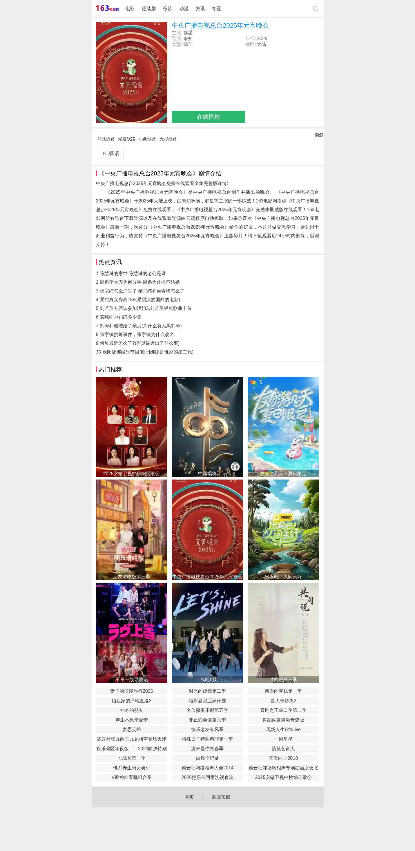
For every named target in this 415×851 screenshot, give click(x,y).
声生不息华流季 (131, 719)
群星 (188, 32)
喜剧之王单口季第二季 (283, 710)
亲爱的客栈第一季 (283, 691)
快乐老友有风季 (207, 729)
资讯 (200, 8)
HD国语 (111, 153)
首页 (189, 797)
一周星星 (283, 739)
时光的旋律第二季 (207, 691)
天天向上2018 (283, 758)
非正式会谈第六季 (207, 719)
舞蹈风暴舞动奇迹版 (283, 719)
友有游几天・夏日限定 (283, 473)
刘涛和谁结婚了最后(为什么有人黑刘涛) (141, 325)
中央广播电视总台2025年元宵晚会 (207, 576)
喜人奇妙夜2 (283, 700)
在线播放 (208, 117)
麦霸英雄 (131, 729)
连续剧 (149, 8)
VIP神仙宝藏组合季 (132, 777)
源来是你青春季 (207, 748)
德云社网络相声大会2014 (208, 767)
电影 (130, 8)
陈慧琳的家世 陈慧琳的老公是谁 (133, 273)
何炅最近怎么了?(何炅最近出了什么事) (140, 343)
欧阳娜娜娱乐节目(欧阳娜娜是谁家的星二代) (148, 351)
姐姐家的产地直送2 (131, 700)
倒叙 (319, 136)
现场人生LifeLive (283, 729)
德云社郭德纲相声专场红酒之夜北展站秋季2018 (283, 768)
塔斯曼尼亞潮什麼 (207, 700)
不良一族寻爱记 (131, 679)
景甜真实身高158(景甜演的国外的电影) (140, 299)
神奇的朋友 (131, 710)
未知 (188, 38)
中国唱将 (207, 473)
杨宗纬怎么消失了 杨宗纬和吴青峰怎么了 (142, 290)
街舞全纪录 (207, 758)
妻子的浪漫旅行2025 (131, 691)
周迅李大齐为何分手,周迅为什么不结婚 (140, 282)
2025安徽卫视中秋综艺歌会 (131, 473)
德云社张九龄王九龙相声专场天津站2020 (131, 740)
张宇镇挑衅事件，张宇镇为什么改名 (137, 334)
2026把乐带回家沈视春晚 (208, 777)
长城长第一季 (132, 758)
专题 (217, 8)
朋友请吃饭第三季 (131, 576)
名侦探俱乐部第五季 (207, 710)
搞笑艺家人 (283, 748)
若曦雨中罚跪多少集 (121, 317)
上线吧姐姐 (207, 679)
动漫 (184, 8)
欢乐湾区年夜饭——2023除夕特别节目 (131, 749)
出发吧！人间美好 (283, 576)
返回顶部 (221, 797)
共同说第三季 (283, 679)
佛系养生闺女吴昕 (131, 767)
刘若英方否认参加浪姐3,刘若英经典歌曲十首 (146, 308)
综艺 (167, 8)
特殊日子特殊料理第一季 (207, 739)
